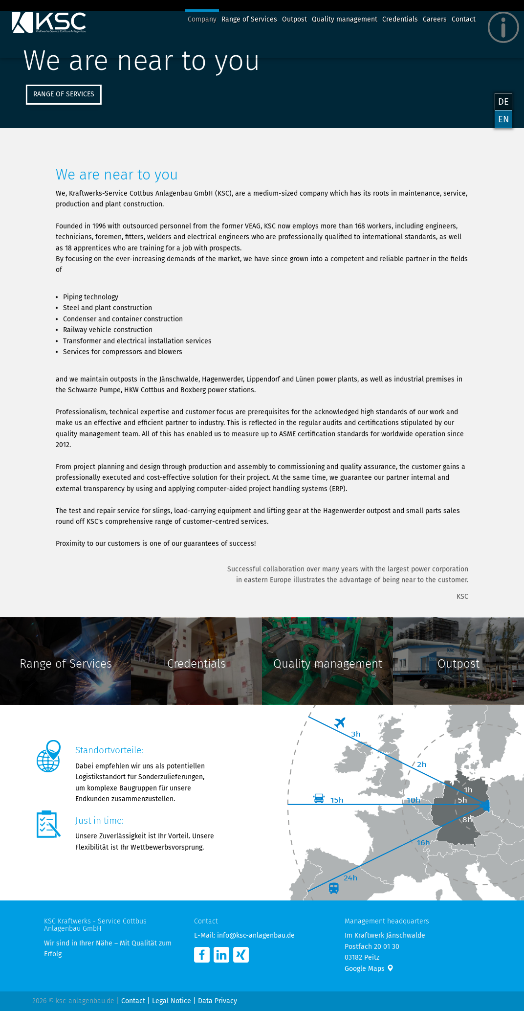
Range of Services (249, 19)
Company (202, 19)
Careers (435, 19)
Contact (464, 19)
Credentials (400, 19)
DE (503, 101)
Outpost (294, 19)
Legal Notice (171, 1001)
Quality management (344, 19)
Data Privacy (217, 1001)
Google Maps (369, 969)
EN (503, 119)
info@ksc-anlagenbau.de (256, 935)
